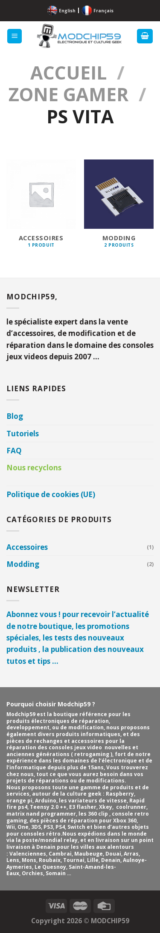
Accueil (68, 72)
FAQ (14, 450)
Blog (14, 416)
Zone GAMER (68, 94)
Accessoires (27, 547)
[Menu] (14, 36)
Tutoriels (22, 433)
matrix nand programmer (41, 813)
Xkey (105, 807)
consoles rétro (40, 833)
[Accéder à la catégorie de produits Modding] (119, 207)
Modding (22, 564)
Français (103, 11)
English (67, 11)
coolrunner (131, 807)
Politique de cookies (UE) (50, 494)
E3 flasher (82, 807)
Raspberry (120, 793)
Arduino (45, 800)
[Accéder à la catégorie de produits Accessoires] (41, 207)
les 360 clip (94, 813)
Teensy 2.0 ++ (48, 807)
